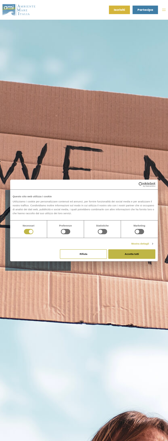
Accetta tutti (132, 254)
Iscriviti (119, 10)
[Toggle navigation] (164, 10)
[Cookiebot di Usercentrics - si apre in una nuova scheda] (141, 184)
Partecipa (145, 10)
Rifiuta (83, 254)
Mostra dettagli (140, 243)
